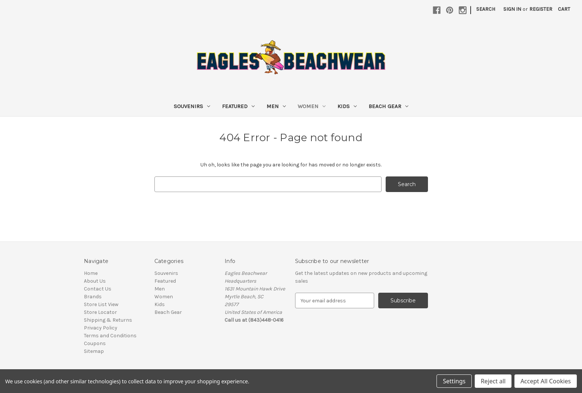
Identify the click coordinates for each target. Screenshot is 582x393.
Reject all (493, 381)
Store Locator (100, 312)
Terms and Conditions (110, 335)
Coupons (95, 343)
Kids (347, 106)
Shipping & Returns (108, 320)
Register (540, 9)
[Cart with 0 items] (564, 9)
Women (312, 106)
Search (485, 9)
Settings (454, 381)
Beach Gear (388, 106)
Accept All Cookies (545, 381)
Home (91, 273)
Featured (238, 106)
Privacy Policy (100, 328)
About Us (95, 281)
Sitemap (94, 351)
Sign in (512, 9)
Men (276, 106)
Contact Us (97, 289)
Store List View (101, 304)
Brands (93, 296)
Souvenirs (192, 106)
